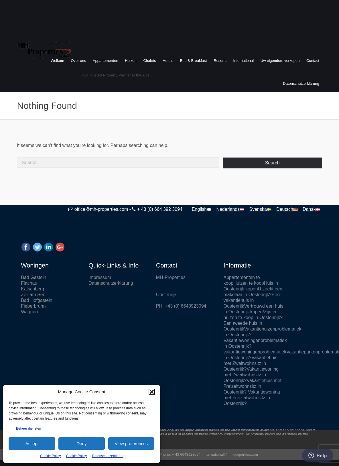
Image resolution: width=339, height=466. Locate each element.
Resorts (220, 60)
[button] (152, 392)
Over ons (78, 60)
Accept (32, 443)
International (243, 60)
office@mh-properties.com (101, 209)
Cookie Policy (50, 456)
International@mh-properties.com (231, 454)
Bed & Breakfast (193, 60)
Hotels (168, 60)
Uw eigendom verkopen (280, 60)
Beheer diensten (28, 428)
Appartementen (105, 60)
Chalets (149, 60)
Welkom (57, 60)
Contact (312, 60)
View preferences (131, 443)
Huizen (130, 60)
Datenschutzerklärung (108, 456)
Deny (81, 443)
